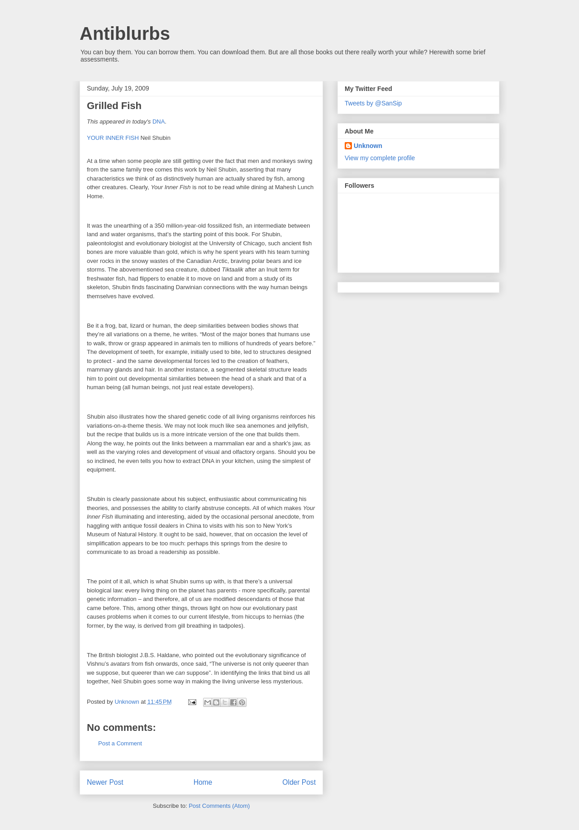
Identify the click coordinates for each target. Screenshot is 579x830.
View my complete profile (380, 158)
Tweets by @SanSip (373, 103)
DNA (158, 121)
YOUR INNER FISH (113, 137)
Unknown (368, 145)
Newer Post (105, 782)
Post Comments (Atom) (219, 805)
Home (203, 782)
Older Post (299, 782)
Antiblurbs (125, 33)
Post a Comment (120, 743)
